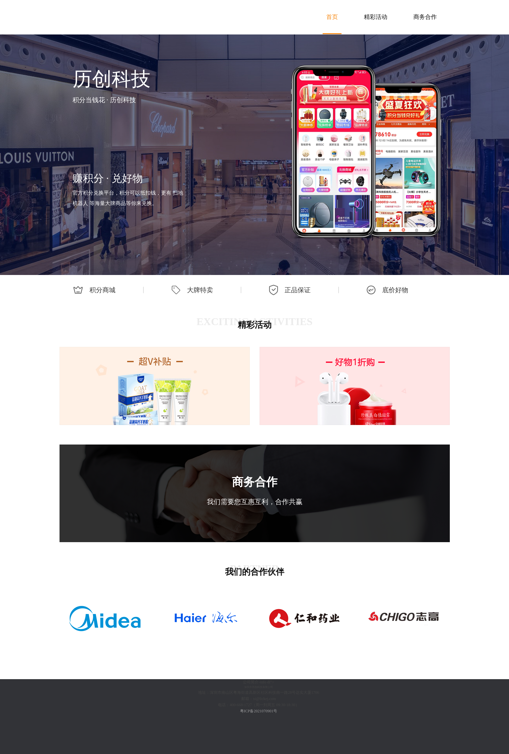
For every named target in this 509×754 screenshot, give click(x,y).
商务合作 (425, 17)
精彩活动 (375, 17)
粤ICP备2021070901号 (258, 711)
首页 (332, 17)
